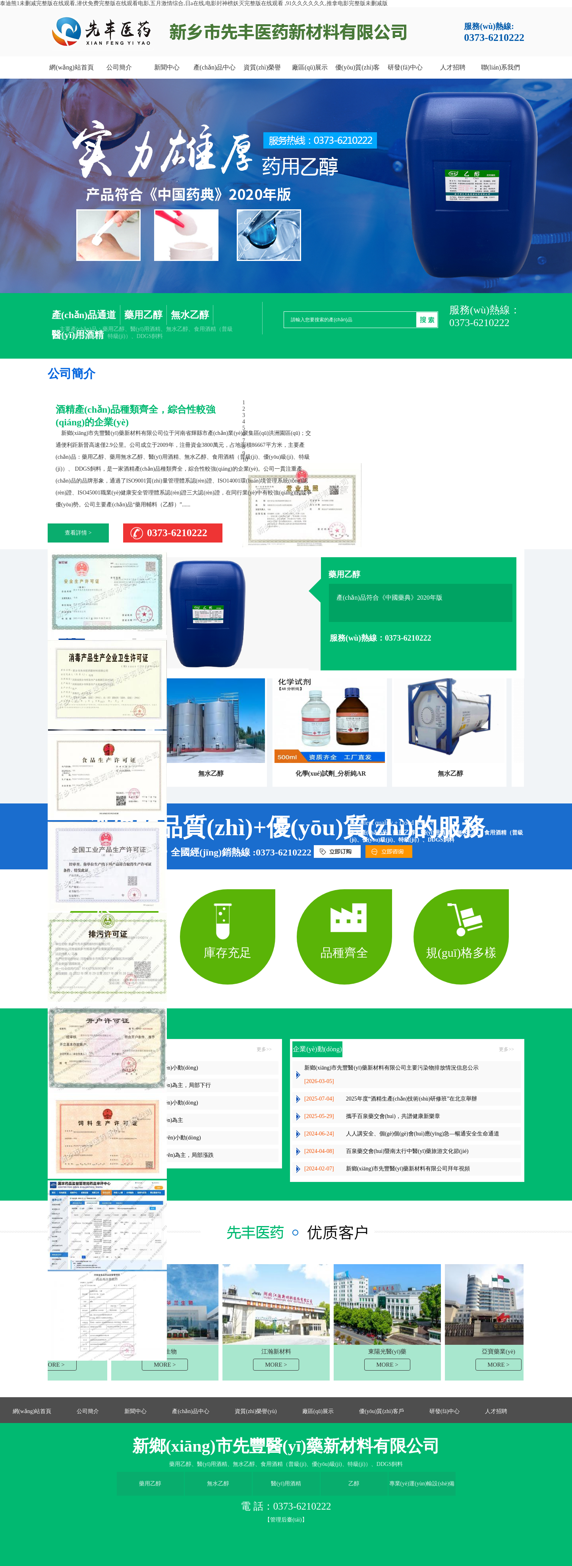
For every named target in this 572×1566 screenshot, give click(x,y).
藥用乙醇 (143, 315)
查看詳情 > (78, 533)
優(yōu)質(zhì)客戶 (381, 1411)
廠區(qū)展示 (318, 1411)
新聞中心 (135, 1411)
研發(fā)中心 (444, 1411)
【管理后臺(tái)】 (286, 1520)
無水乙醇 (190, 315)
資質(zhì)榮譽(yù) (256, 1411)
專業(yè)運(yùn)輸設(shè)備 (422, 1484)
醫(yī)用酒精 (286, 1484)
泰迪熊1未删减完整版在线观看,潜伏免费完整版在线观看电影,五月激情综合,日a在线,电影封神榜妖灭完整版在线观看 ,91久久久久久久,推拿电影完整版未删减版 (194, 3)
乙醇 (353, 1484)
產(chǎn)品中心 (190, 1411)
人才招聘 (496, 1411)
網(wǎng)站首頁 (32, 1411)
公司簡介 (88, 1411)
